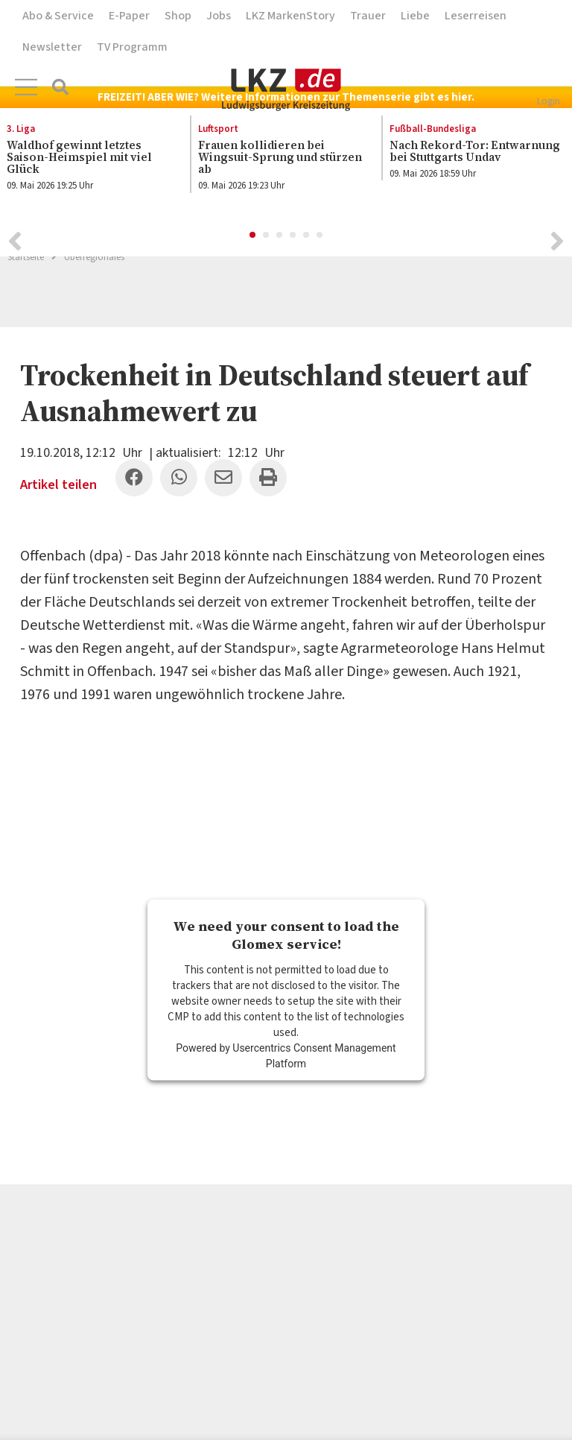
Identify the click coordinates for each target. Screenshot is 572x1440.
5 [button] (307, 235)
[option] (278, 158)
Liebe (415, 15)
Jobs (218, 15)
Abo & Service (58, 15)
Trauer (368, 15)
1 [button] (253, 235)
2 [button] (266, 235)
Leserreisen (475, 15)
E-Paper (129, 15)
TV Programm (132, 47)
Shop (178, 15)
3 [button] (280, 235)
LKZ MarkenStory (290, 15)
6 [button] (320, 235)
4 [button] (293, 235)
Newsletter (52, 47)
